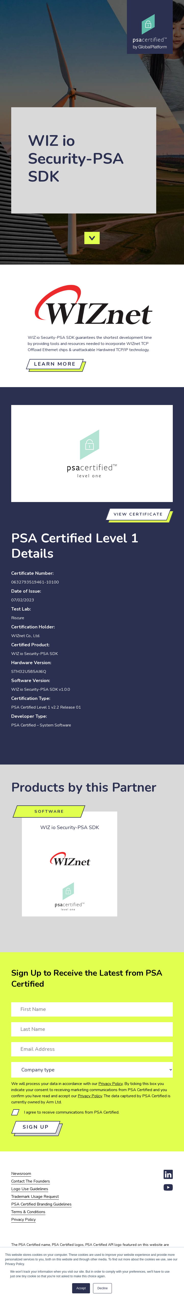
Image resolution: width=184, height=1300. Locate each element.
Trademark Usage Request (35, 1196)
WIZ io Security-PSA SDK (69, 827)
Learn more (55, 364)
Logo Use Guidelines (29, 1189)
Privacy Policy (110, 1084)
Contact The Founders (30, 1181)
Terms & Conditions (28, 1212)
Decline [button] (102, 1288)
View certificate (138, 514)
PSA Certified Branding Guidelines (41, 1204)
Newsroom (21, 1173)
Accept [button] (81, 1288)
